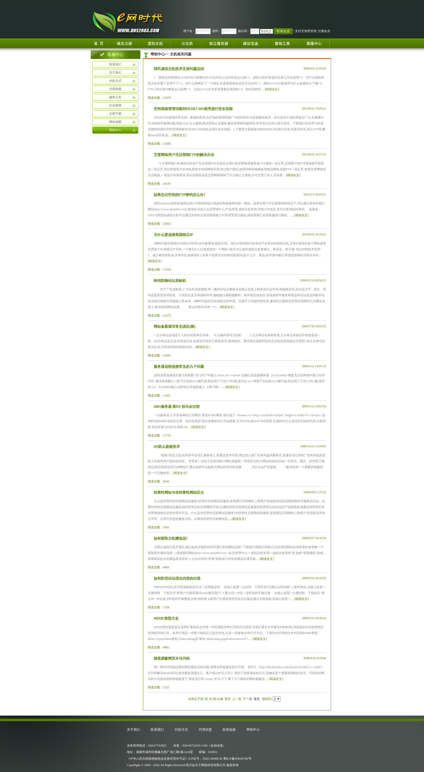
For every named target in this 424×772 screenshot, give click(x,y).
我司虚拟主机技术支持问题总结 (179, 69)
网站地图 (115, 122)
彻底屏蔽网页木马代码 (172, 658)
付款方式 (115, 81)
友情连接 (229, 729)
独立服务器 (218, 43)
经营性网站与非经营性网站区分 (179, 492)
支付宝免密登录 (305, 31)
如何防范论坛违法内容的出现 (177, 578)
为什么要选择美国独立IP (173, 235)
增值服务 (282, 43)
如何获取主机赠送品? (171, 538)
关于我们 (115, 72)
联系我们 (115, 64)
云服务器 (187, 43)
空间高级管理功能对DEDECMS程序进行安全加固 (193, 109)
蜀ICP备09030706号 (237, 758)
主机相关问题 (180, 54)
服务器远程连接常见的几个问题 (179, 367)
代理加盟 (115, 89)
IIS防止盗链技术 (167, 447)
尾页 (257, 699)
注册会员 (324, 31)
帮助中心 (115, 130)
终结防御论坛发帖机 (170, 281)
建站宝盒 (250, 43)
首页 (99, 43)
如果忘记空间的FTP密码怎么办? (179, 195)
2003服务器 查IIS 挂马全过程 (177, 407)
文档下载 (115, 113)
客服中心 (316, 43)
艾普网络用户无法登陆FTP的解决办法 (184, 155)
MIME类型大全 (166, 618)
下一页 (247, 699)
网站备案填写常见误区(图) (174, 327)
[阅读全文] (272, 89)
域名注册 (124, 43)
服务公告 (115, 97)
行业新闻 (115, 105)
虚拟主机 (155, 43)
